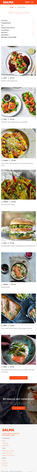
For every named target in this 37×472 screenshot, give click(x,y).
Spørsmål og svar (7, 453)
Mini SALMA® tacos (8, 204)
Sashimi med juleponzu (9, 81)
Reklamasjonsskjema (8, 450)
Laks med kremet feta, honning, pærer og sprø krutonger (17, 371)
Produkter (5, 443)
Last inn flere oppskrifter (18, 377)
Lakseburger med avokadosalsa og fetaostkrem (18, 246)
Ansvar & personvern (8, 455)
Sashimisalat (5, 287)
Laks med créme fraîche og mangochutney (16, 328)
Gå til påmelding (18, 408)
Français (4, 465)
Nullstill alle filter (8, 37)
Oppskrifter (5, 445)
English (4, 460)
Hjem (12, 7)
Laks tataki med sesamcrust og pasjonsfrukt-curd (17, 164)
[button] (18, 21)
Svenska (4, 463)
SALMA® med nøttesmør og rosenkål (14, 122)
